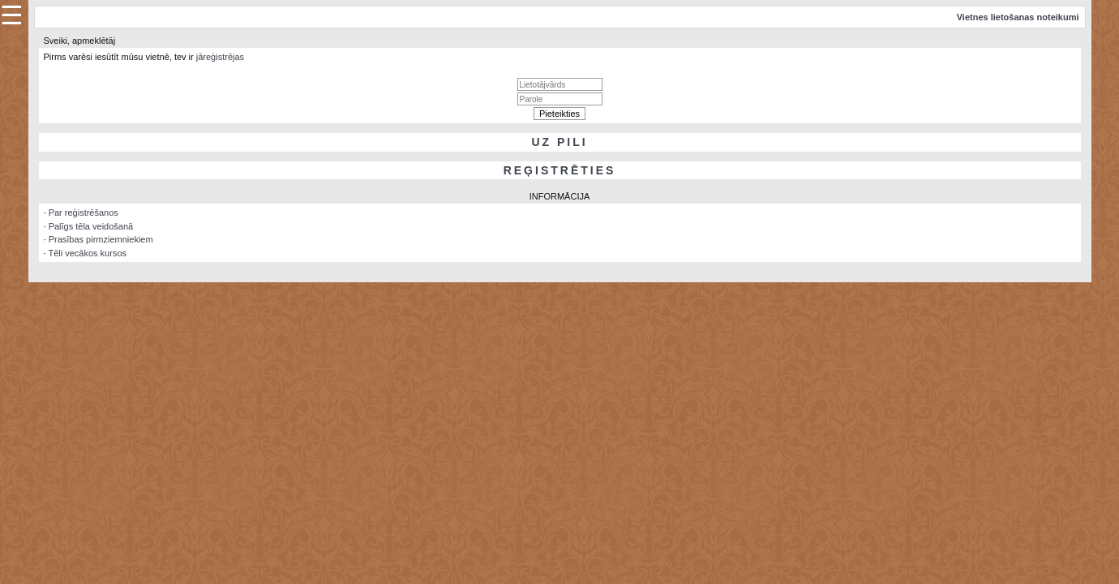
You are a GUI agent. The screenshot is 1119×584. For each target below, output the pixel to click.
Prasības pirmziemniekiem (101, 239)
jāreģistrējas (220, 57)
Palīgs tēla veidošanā (91, 226)
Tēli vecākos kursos (87, 253)
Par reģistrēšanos (83, 212)
